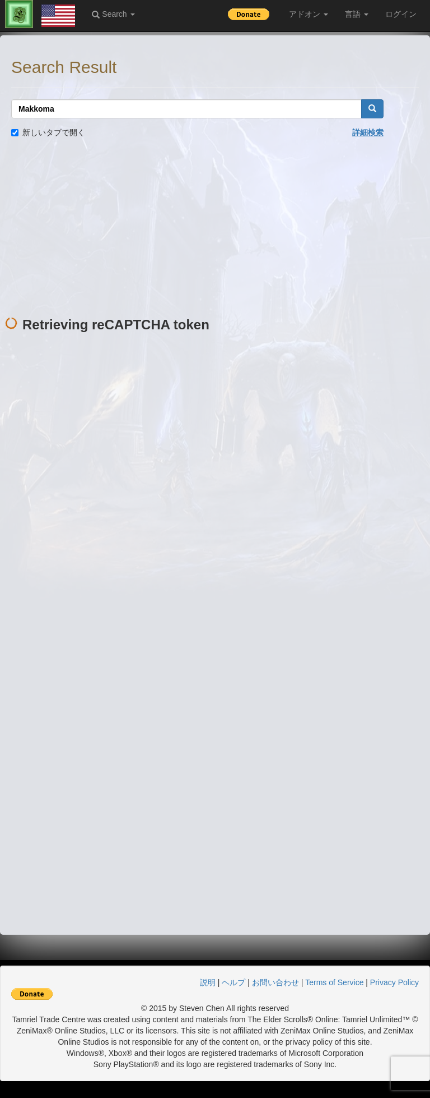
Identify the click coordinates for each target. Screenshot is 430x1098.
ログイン (401, 14)
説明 (208, 982)
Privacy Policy (394, 982)
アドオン (308, 14)
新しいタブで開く (48, 132)
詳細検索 (368, 132)
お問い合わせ (275, 982)
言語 (356, 14)
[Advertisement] (215, 227)
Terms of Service (334, 982)
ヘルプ (233, 982)
